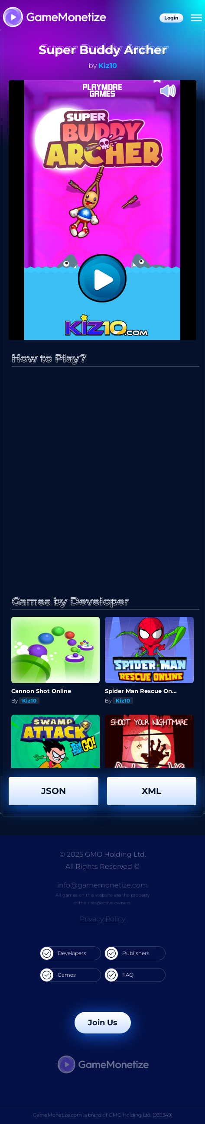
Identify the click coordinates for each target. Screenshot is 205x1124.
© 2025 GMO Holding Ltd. (102, 854)
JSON (53, 791)
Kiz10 (107, 66)
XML (151, 791)
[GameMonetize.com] (54, 17)
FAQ (119, 975)
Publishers (127, 953)
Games (58, 975)
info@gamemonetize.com (102, 885)
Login (171, 18)
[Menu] (196, 18)
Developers (63, 953)
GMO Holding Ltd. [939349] (140, 1115)
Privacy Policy (102, 919)
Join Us (102, 1022)
